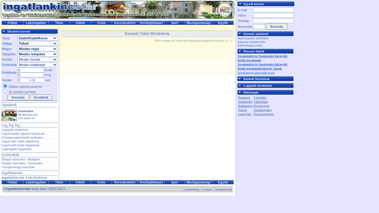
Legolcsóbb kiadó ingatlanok (20, 145)
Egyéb (223, 23)
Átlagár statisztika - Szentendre (21, 163)
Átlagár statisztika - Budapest (20, 159)
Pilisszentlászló (264, 114)
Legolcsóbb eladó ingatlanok (20, 141)
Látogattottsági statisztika (18, 167)
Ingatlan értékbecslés (251, 41)
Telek (59, 23)
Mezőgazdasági (199, 23)
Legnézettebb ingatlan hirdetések (22, 133)
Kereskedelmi (125, 23)
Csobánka (260, 97)
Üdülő (80, 23)
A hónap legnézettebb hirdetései (22, 137)
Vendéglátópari (151, 23)
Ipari (174, 23)
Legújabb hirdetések (14, 129)
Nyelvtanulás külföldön (253, 38)
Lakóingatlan (36, 23)
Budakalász (245, 105)
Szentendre (245, 101)
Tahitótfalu (261, 101)
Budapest (244, 97)
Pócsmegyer (262, 105)
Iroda (101, 23)
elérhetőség (191, 189)
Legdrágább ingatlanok (16, 149)
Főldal (12, 23)
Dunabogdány (263, 110)
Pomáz (242, 110)
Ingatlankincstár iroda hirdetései (24, 177)
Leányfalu (244, 114)
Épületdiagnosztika (250, 45)
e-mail (207, 189)
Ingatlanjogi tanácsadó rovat (256, 72)
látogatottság (224, 189)
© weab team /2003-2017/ (34, 189)
